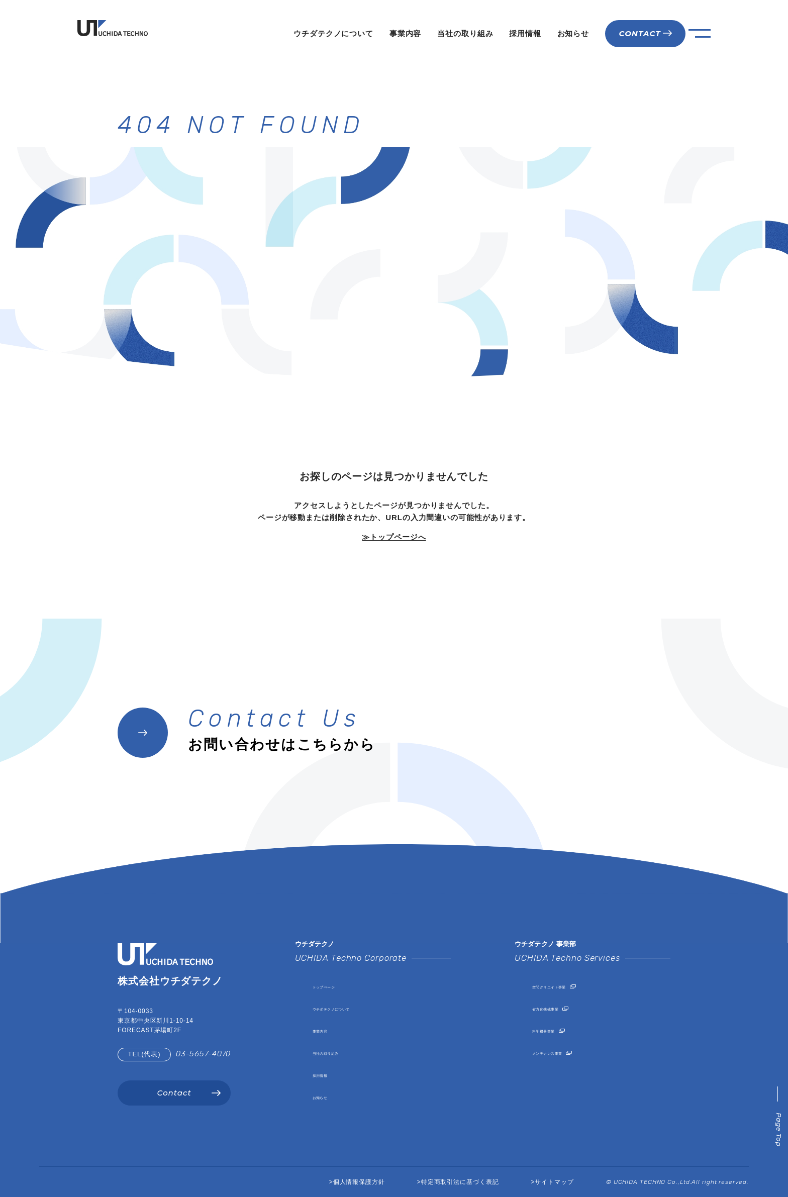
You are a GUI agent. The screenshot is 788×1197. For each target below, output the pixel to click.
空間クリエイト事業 (568, 985)
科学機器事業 (556, 1030)
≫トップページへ (394, 537)
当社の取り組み (465, 33)
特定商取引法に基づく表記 (460, 1181)
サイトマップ (554, 1181)
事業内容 (405, 33)
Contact (174, 1093)
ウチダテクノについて (333, 33)
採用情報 (525, 33)
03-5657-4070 (203, 1053)
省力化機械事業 (560, 1008)
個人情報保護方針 (359, 1181)
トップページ (336, 985)
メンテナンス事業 (564, 1052)
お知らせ (573, 33)
